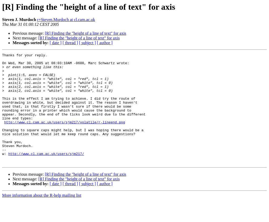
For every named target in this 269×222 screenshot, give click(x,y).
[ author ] (105, 43)
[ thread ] (70, 43)
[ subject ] (87, 43)
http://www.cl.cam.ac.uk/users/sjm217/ (46, 174)
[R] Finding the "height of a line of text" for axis (85, 33)
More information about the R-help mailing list (41, 217)
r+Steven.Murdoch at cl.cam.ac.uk (66, 19)
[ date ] (55, 43)
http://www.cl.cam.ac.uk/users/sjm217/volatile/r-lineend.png (64, 136)
